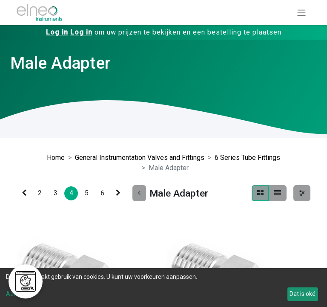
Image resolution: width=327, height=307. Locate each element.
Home (56, 158)
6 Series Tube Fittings (247, 158)
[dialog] (163, 287)
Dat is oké (303, 293)
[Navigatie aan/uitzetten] (301, 12)
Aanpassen (21, 293)
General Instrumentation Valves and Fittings (139, 158)
